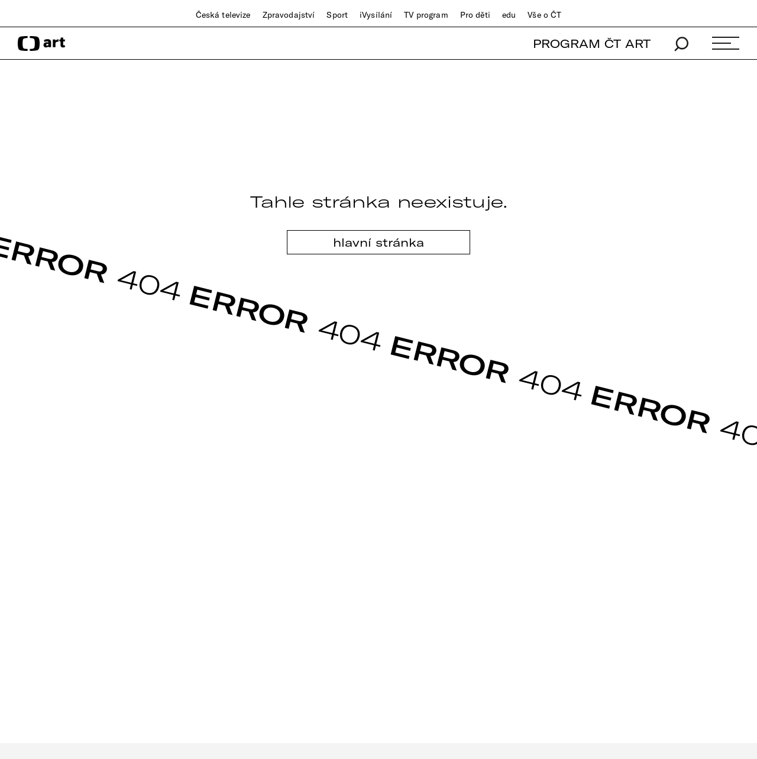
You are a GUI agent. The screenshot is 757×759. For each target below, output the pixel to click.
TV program (426, 14)
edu (509, 14)
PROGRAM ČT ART (592, 43)
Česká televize (223, 14)
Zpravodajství (289, 14)
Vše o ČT (544, 14)
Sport (337, 14)
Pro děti (475, 14)
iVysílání (376, 14)
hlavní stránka (378, 242)
